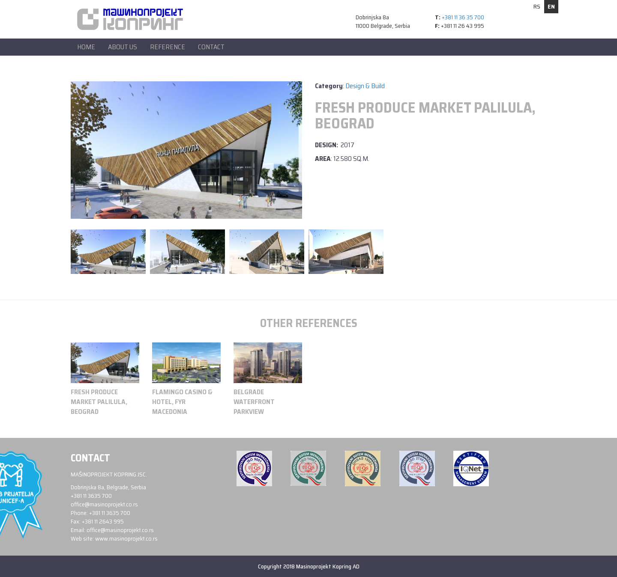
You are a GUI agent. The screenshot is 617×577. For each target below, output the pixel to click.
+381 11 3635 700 (91, 495)
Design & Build (365, 85)
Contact (211, 47)
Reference (167, 47)
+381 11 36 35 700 (463, 17)
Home (86, 47)
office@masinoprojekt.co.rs (104, 504)
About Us (122, 47)
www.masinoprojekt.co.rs (126, 538)
